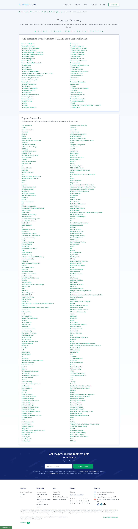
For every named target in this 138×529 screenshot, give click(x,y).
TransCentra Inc (26, 65)
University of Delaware (28, 403)
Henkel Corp (25, 246)
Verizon (72, 422)
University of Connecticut (77, 401)
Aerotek (24, 128)
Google (24, 240)
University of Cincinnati (77, 399)
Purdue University (27, 331)
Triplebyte (73, 382)
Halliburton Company (28, 242)
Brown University (26, 168)
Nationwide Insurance (76, 297)
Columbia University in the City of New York (82, 187)
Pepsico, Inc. (73, 318)
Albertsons (25, 132)
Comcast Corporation (28, 189)
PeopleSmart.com (53, 474)
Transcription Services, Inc (29, 107)
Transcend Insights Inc (28, 59)
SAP (23, 350)
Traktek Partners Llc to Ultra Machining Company (49, 12)
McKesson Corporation (77, 284)
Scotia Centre (74, 352)
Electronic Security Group (29, 214)
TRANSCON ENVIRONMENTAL (79, 71)
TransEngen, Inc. (26, 92)
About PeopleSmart (26, 492)
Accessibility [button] (25, 523)
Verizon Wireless (26, 424)
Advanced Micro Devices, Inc (78, 126)
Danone (72, 197)
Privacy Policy (93, 472)
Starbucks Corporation (28, 363)
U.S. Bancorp (25, 386)
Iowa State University (28, 259)
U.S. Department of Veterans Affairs (80, 386)
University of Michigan (76, 407)
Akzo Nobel (73, 130)
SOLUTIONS (67, 5)
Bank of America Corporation (30, 155)
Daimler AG (25, 197)
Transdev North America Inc (30, 88)
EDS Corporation (75, 210)
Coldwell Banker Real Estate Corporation (82, 185)
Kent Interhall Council (28, 267)
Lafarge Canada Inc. (27, 272)
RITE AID (73, 339)
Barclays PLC (74, 155)
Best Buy (72, 161)
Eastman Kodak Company (77, 208)
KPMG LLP (25, 269)
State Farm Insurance (76, 363)
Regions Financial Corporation (79, 337)
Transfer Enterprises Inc (77, 52)
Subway (72, 365)
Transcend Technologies (77, 54)
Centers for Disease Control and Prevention (82, 174)
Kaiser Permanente (75, 263)
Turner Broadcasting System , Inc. (31, 384)
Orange (72, 314)
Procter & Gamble (75, 327)
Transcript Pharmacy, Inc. (29, 84)
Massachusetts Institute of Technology (33, 284)
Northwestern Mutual (76, 308)
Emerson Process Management (31, 219)
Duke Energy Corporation (29, 206)
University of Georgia (28, 405)
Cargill (72, 172)
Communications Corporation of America (82, 189)
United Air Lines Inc (27, 394)
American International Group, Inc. (31, 140)
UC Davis (73, 390)
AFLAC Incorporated (27, 130)
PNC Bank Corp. (26, 324)
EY (71, 221)
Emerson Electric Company (78, 217)
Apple (72, 142)
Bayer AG (24, 159)
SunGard (24, 367)
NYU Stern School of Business (79, 310)
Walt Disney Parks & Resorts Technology (33, 430)
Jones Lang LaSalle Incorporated (31, 263)
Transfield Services (27, 101)
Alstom (24, 136)
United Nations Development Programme (82, 394)
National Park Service (28, 297)
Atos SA (72, 149)
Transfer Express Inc (27, 99)
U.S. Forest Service (27, 388)
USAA (72, 418)
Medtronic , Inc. (26, 286)
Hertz (71, 246)
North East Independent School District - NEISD (35, 308)
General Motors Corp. (76, 233)
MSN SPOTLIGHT (27, 295)
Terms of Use (84, 472)
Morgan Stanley (74, 293)
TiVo (71, 377)
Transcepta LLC (26, 67)
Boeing (72, 164)
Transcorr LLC (74, 78)
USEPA (24, 420)
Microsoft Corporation (28, 293)
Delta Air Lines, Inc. (75, 200)
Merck (23, 288)
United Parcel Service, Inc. (29, 396)
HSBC (23, 250)
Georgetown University (28, 238)
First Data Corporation (76, 225)
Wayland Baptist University (78, 432)
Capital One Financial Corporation (80, 170)
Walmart (72, 428)
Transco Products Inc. (76, 73)
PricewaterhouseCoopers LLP (78, 324)
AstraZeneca (74, 147)
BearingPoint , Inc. (75, 159)
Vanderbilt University (28, 422)
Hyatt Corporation (27, 252)
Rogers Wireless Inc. (27, 343)
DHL (23, 204)
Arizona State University (28, 145)
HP (71, 248)
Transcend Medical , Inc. (77, 59)
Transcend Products (27, 61)
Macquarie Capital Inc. (76, 280)
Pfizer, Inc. (24, 320)
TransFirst (24, 103)
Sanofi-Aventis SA (75, 348)
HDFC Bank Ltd (74, 244)
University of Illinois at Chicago (30, 407)
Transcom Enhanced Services (30, 71)
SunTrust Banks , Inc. (76, 367)
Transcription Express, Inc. (77, 82)
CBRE (23, 174)
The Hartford (25, 373)
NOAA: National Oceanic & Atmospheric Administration (38, 303)
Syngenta (24, 369)
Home (20, 12)
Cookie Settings (6, 527)
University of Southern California (31, 411)
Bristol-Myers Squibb (76, 166)
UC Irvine (24, 392)
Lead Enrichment (42, 494)
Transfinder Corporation (77, 101)
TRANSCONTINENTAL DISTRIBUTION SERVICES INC (37, 73)
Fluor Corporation (75, 229)
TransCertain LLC (75, 67)
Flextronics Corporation (28, 229)
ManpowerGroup (26, 282)
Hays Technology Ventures (78, 242)
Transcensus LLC (75, 63)
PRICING (77, 5)
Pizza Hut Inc (74, 322)
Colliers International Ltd (29, 187)
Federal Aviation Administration (79, 223)
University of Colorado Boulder (30, 401)
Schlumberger (26, 352)
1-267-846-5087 (100, 494)
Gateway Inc (25, 231)
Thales (72, 371)
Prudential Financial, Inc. (28, 329)
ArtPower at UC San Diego (29, 147)
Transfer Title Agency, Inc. (77, 99)
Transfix (72, 103)
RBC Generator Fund (27, 335)
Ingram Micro (74, 255)
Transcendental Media (28, 56)
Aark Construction (27, 126)
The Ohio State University (77, 373)
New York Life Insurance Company (80, 301)
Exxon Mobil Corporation (29, 221)
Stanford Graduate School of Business (32, 360)
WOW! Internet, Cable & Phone (79, 437)
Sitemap (72, 492)
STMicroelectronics (27, 365)
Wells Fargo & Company (77, 434)
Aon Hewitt (25, 142)
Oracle (23, 314)
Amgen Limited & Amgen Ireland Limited (82, 140)
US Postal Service (27, 418)
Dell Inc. (24, 200)
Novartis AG (25, 310)
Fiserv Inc (73, 227)
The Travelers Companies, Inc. (30, 375)
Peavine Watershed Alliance (30, 318)
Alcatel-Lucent (74, 132)
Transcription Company (28, 46)
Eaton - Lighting (26, 210)
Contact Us (56, 492)
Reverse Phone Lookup (44, 499)
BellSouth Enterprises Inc (29, 161)
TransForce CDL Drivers (28, 44)
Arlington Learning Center (77, 145)
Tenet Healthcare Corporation (30, 371)
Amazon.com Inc (26, 138)
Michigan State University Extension (80, 291)
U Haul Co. (73, 384)
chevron (24, 181)
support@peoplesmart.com (104, 492)
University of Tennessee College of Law (81, 411)
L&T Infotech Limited (76, 269)
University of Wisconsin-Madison (79, 415)
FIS (22, 227)
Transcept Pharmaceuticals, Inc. (79, 65)
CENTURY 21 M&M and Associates (31, 176)
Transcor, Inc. (74, 44)
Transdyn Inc (74, 90)
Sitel (23, 356)
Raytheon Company (76, 333)
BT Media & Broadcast (76, 168)
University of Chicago (28, 399)
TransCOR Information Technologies (32, 76)
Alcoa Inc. (24, 134)
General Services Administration (31, 236)
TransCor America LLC (76, 76)
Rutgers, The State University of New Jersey (82, 343)
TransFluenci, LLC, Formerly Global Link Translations (85, 105)
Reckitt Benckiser (27, 337)
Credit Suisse (74, 195)
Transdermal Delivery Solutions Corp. (32, 52)
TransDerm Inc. (26, 86)
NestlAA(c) (73, 299)
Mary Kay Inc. (74, 282)
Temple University (75, 369)
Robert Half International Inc (30, 341)
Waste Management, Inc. (29, 432)
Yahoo (72, 439)
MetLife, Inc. (25, 291)
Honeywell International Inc (29, 248)
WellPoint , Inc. (26, 434)
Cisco (23, 183)
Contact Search (41, 492)
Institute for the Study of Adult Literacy (33, 257)
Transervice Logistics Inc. (77, 95)
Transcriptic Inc (26, 82)
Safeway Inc (25, 346)
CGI (71, 176)
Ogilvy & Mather (26, 312)
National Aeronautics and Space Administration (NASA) (86, 295)
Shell (71, 354)
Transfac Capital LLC (27, 97)
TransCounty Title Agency (29, 50)
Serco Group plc (26, 354)
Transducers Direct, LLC (28, 90)
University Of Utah (27, 413)
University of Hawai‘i (76, 405)
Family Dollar (25, 223)
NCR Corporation (26, 299)
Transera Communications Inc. (30, 95)
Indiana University (27, 255)
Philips (72, 320)
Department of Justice (28, 202)
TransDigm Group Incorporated (79, 88)
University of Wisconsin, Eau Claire (31, 415)
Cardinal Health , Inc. (27, 172)
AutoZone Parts (26, 153)
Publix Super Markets (76, 329)
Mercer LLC (73, 286)
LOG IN (102, 5)
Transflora (24, 105)
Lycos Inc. (24, 280)
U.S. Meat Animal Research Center (80, 388)
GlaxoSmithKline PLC (76, 238)
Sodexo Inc (73, 356)
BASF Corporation (27, 157)
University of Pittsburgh (77, 409)
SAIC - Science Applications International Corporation (85, 346)
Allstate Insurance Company (78, 134)
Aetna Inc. (73, 128)
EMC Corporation (26, 217)
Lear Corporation (75, 272)
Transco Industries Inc (76, 69)
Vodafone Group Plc (27, 426)
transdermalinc (74, 84)
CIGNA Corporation (75, 181)
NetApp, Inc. (25, 301)
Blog (21, 497)
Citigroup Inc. (74, 183)
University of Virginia (76, 413)
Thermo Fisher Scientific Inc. (78, 375)
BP (22, 166)
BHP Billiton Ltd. (26, 164)
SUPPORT (94, 5)
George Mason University (77, 236)
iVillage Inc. (25, 261)
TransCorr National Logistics (30, 80)
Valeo (72, 420)
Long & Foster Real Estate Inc (30, 278)
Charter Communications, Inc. (30, 178)
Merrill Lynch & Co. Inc (76, 288)
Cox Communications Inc (29, 195)
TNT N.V (24, 379)
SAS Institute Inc (75, 350)
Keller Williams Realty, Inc (77, 265)
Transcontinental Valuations (78, 50)
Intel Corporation (75, 257)
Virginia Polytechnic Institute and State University (84, 424)
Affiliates (22, 494)
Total (71, 379)
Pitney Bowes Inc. (27, 322)
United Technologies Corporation (80, 396)
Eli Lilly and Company (76, 214)
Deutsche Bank (74, 202)
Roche (72, 341)
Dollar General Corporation (78, 204)
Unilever (72, 392)
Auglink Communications (29, 151)
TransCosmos (74, 80)
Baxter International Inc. (77, 157)
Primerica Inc (25, 327)
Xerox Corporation (27, 439)
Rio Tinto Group (26, 339)
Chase (72, 178)
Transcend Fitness (75, 56)
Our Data (39, 497)
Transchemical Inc (27, 69)
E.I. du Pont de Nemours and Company (33, 208)
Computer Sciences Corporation (79, 191)
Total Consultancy (27, 382)
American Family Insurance (78, 138)
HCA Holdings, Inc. (27, 244)
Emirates (72, 219)
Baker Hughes (74, 153)
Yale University (26, 441)
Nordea (72, 303)
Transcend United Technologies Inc (32, 63)
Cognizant (24, 185)
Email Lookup (41, 502)
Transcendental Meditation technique (32, 54)
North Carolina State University (79, 305)
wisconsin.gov (26, 437)
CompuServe (25, 191)
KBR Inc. (24, 265)
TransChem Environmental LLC (31, 48)
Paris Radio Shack (27, 316)
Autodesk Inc (74, 151)
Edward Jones (25, 212)
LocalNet (73, 276)
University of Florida (76, 403)
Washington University (76, 430)
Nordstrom (25, 305)
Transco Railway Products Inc (30, 78)
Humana (72, 250)
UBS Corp (24, 390)
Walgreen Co (25, 428)
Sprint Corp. (25, 358)
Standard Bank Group (76, 358)
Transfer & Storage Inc (76, 46)
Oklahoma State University (78, 312)
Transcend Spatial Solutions (78, 61)
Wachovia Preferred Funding (78, 426)
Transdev (73, 86)
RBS (71, 335)
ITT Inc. (72, 259)
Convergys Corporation (28, 193)
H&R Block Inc (74, 240)
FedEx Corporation (27, 225)
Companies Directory (29, 12)
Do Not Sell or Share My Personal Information (60, 498)
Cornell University (75, 193)
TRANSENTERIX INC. (76, 92)
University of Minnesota (28, 409)
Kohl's (72, 267)
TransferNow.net (75, 107)
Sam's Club (25, 348)
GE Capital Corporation (76, 231)
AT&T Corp (25, 149)
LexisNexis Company (76, 274)
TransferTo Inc (74, 97)
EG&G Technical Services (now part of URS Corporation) (86, 212)
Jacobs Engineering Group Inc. (79, 261)
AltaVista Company (75, 136)
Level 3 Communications (29, 274)
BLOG (85, 5)
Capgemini (25, 170)
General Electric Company (29, 233)
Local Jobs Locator (27, 276)
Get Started (114, 5)
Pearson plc (73, 316)
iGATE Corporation (75, 252)
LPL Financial (74, 278)
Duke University (74, 206)
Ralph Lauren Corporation (29, 333)
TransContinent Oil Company (78, 48)
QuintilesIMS (74, 331)
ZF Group (73, 441)
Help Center (56, 494)
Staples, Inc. (73, 360)
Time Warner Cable (27, 377)
